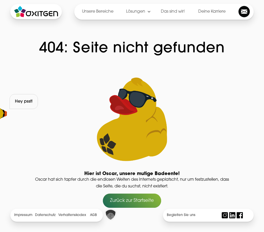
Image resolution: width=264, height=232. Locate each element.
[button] (111, 215)
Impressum (23, 215)
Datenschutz (45, 215)
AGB (93, 215)
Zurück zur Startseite (132, 200)
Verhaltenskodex (72, 215)
